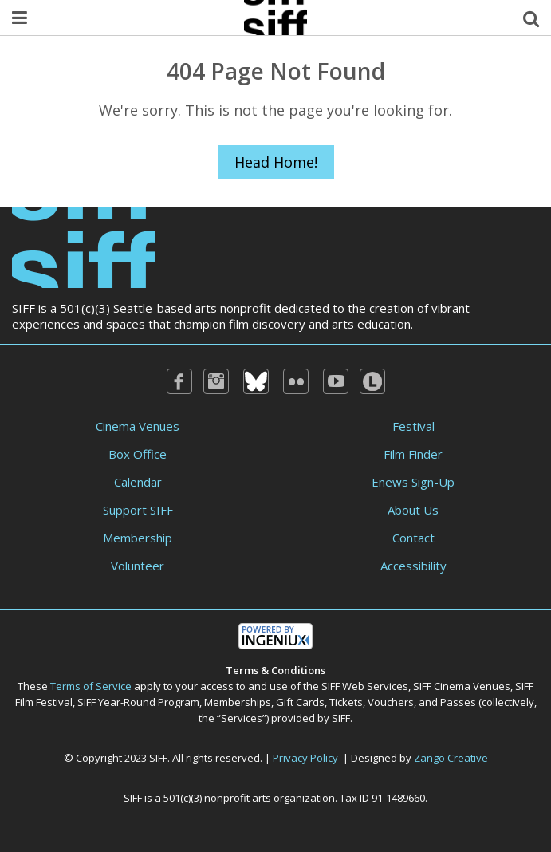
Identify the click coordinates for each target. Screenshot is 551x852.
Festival (413, 426)
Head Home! (275, 162)
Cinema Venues (137, 426)
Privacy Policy (305, 758)
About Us (413, 510)
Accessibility (413, 566)
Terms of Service (91, 686)
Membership (137, 538)
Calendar (138, 482)
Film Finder (413, 454)
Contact (413, 538)
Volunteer (137, 566)
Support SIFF (138, 510)
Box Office (137, 454)
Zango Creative (451, 758)
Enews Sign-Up (413, 482)
